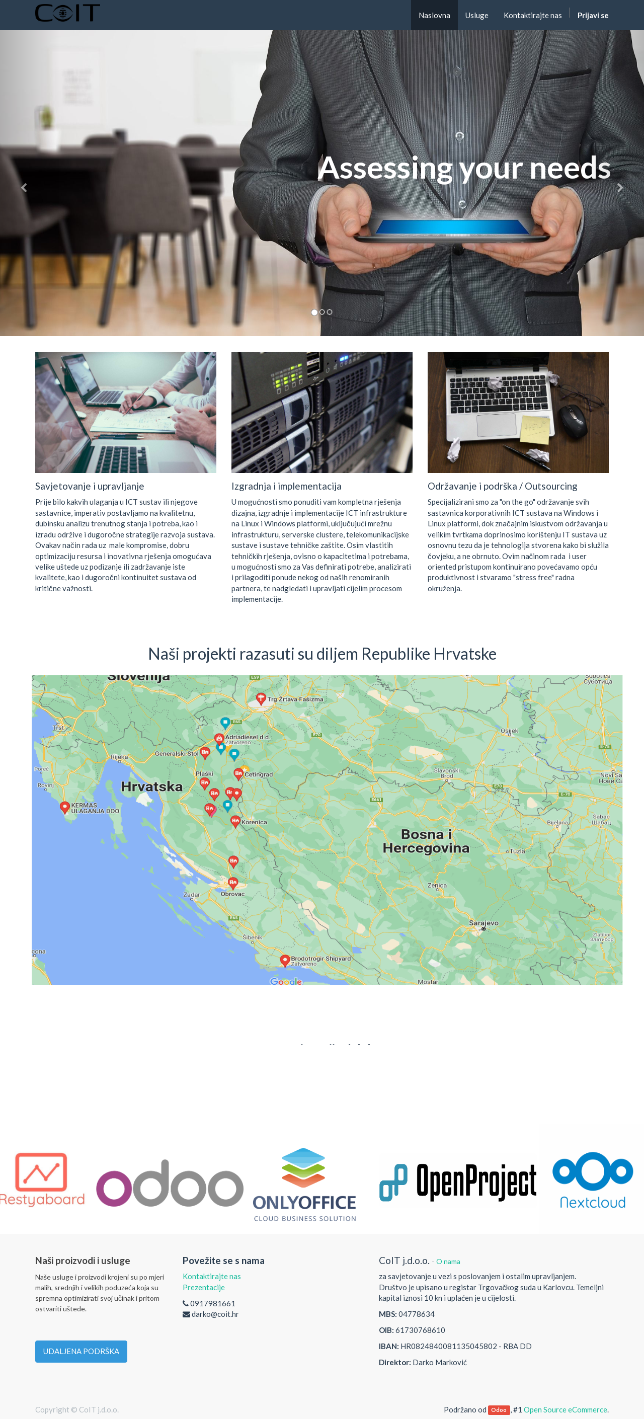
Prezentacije (204, 1287)
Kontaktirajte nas (212, 1276)
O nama (448, 1261)
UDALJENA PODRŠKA (81, 1351)
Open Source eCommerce (565, 1409)
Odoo (499, 1410)
